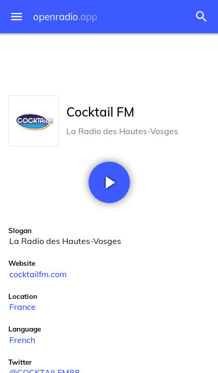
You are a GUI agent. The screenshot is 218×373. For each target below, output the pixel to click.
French (22, 340)
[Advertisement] (109, 62)
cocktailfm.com (38, 274)
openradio (65, 17)
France (22, 307)
